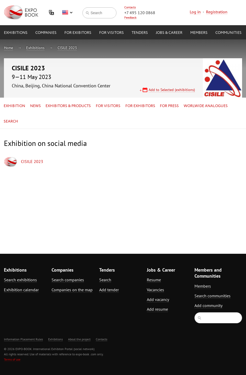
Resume (154, 279)
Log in (195, 11)
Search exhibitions (20, 279)
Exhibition (14, 106)
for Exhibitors (140, 106)
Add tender (109, 289)
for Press (169, 106)
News (35, 106)
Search (11, 121)
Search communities (212, 295)
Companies (46, 32)
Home (8, 47)
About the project (79, 339)
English (67, 13)
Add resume (157, 309)
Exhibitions (15, 32)
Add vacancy (158, 299)
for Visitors (111, 32)
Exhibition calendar (21, 289)
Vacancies (155, 289)
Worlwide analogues (206, 106)
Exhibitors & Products (68, 106)
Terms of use (12, 359)
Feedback (130, 17)
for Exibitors (77, 32)
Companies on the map (72, 289)
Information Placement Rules (23, 339)
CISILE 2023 (67, 47)
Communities (228, 32)
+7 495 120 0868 (139, 12)
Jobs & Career (169, 32)
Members (199, 32)
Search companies (68, 279)
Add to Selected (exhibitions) (172, 89)
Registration (216, 11)
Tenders (140, 32)
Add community (208, 305)
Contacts (130, 7)
